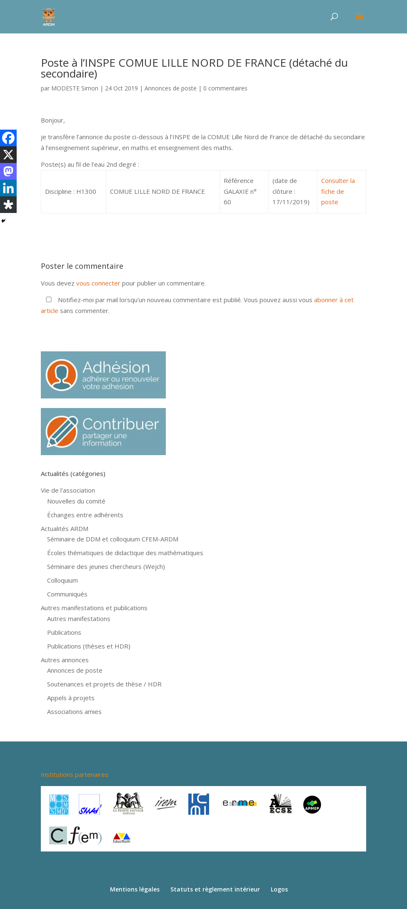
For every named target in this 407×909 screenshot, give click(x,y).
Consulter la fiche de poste (338, 191)
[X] (8, 154)
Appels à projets (71, 698)
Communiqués (67, 594)
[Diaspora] (8, 204)
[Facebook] (8, 138)
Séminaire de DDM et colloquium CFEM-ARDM (112, 539)
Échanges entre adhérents (85, 515)
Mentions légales (135, 889)
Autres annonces (65, 660)
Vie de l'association (68, 490)
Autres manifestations (78, 618)
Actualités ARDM (64, 528)
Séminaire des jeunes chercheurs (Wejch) (106, 566)
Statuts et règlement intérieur (215, 889)
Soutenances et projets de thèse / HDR (104, 684)
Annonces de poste (171, 88)
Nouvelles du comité (76, 501)
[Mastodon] (8, 171)
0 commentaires (225, 88)
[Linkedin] (8, 188)
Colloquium (62, 580)
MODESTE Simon (74, 88)
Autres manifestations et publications (94, 607)
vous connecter (98, 283)
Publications (64, 632)
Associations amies (74, 711)
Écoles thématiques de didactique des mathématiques (125, 552)
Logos (279, 889)
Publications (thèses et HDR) (88, 646)
